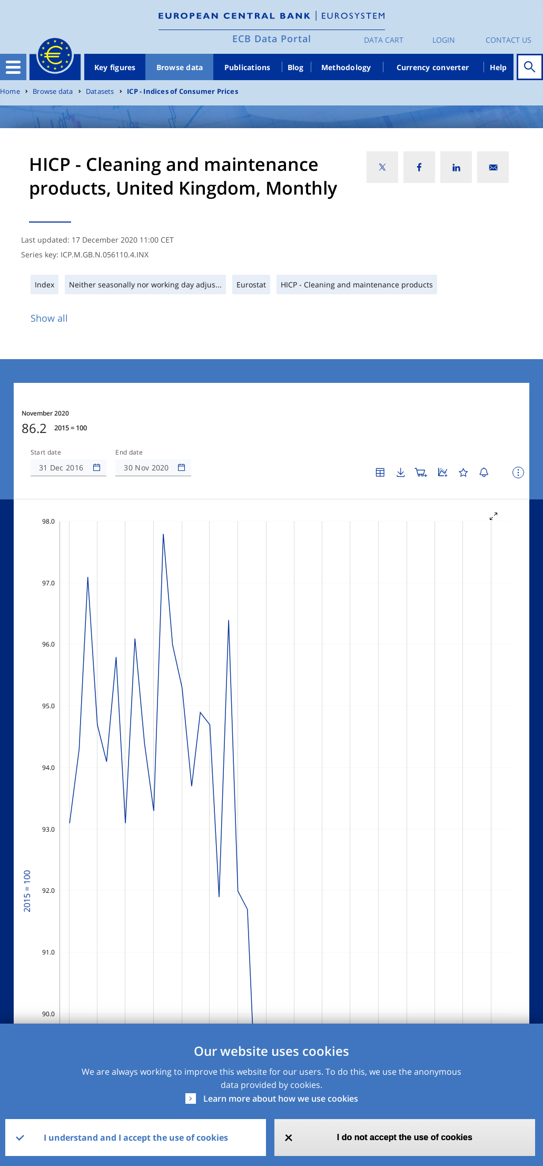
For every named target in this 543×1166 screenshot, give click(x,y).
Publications (247, 67)
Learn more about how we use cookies (280, 1098)
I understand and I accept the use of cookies (136, 1137)
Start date (46, 452)
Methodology (346, 67)
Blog (296, 67)
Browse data (179, 67)
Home (10, 91)
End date (129, 452)
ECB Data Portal (271, 38)
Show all (49, 318)
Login (443, 40)
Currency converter (433, 67)
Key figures (115, 67)
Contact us (508, 40)
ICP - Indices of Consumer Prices (182, 91)
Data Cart (383, 40)
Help (498, 67)
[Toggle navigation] (13, 67)
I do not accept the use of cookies (404, 1137)
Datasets (100, 91)
